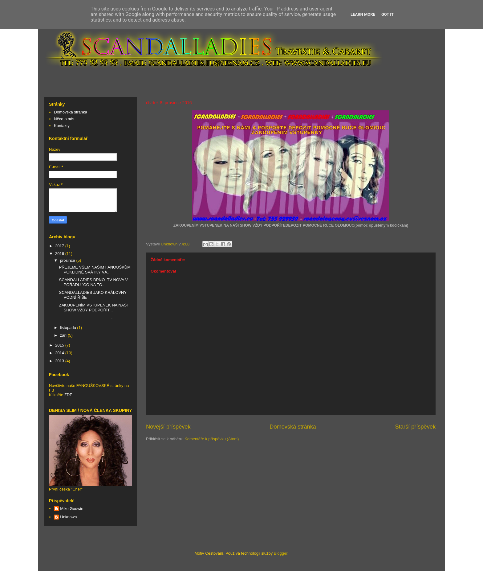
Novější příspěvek (168, 427)
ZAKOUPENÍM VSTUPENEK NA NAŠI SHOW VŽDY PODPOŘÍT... (93, 307)
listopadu (68, 327)
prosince (68, 260)
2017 (60, 246)
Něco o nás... (66, 119)
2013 (60, 361)
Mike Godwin (71, 508)
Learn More (363, 14)
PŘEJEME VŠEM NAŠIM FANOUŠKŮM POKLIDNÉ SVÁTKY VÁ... (95, 269)
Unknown (68, 517)
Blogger (280, 553)
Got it (387, 14)
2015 (60, 345)
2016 (60, 253)
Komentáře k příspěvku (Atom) (212, 439)
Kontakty (62, 125)
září (64, 335)
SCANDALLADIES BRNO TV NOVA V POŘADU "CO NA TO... (93, 282)
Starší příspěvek (415, 427)
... (87, 317)
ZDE (68, 394)
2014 (60, 353)
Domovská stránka (293, 427)
